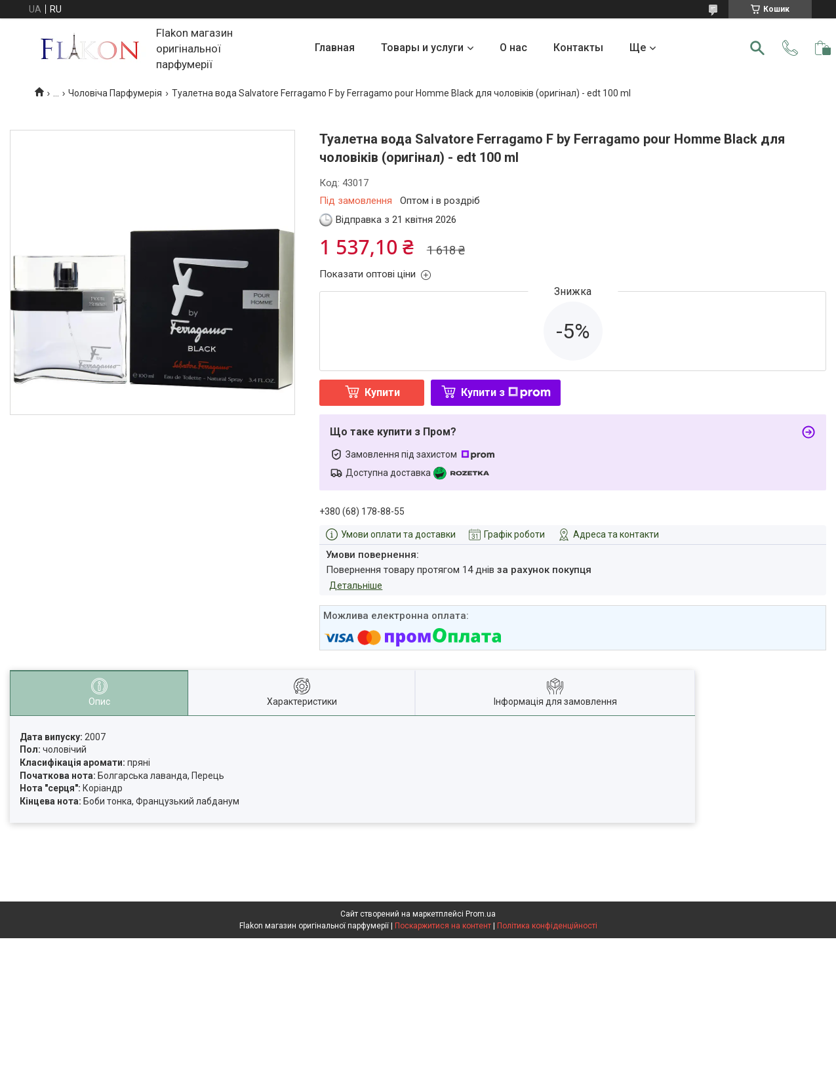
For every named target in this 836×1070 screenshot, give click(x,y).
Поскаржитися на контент (443, 925)
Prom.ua (481, 914)
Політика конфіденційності (547, 925)
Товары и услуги (422, 47)
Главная (335, 47)
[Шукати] (757, 48)
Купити (382, 392)
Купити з (506, 392)
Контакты (578, 47)
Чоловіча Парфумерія (115, 93)
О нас (513, 47)
